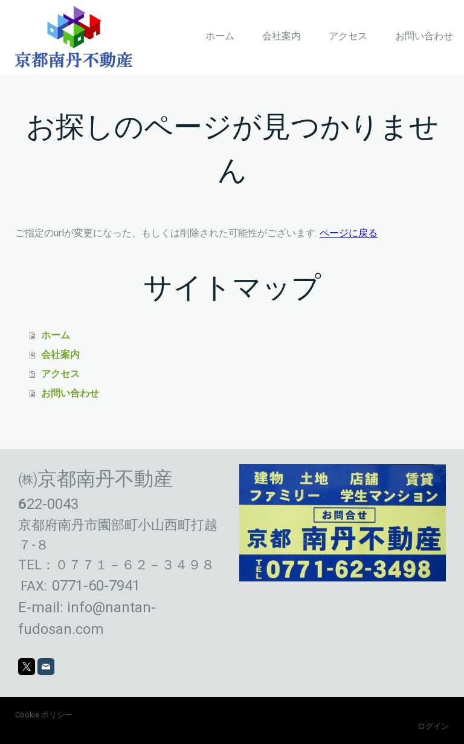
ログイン (433, 726)
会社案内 (281, 36)
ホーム (219, 36)
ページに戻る (349, 233)
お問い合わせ (424, 36)
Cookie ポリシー (43, 714)
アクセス (348, 36)
